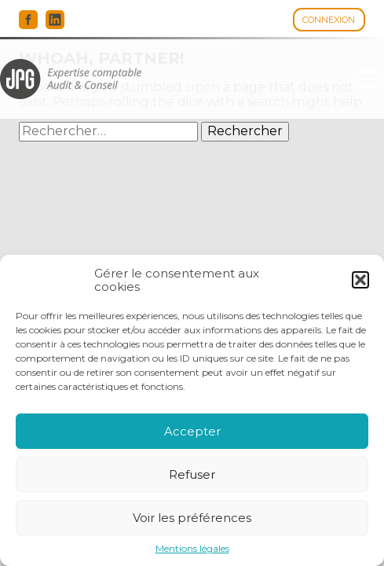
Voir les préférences (192, 517)
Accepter (192, 431)
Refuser (192, 474)
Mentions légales (192, 548)
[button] (360, 280)
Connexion (328, 19)
